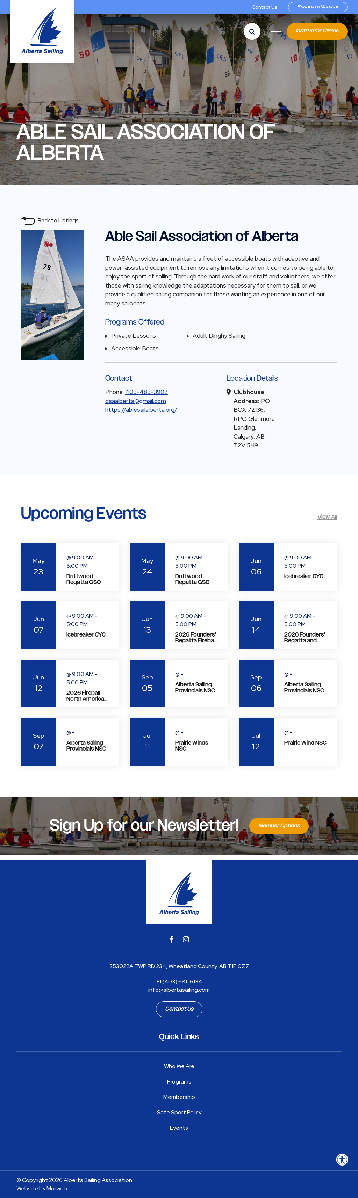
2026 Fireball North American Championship (86, 699)
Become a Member (317, 7)
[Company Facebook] (171, 939)
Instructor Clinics (317, 31)
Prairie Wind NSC (305, 743)
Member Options (279, 825)
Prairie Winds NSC (191, 746)
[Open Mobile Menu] (276, 31)
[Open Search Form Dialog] (252, 31)
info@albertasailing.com (179, 990)
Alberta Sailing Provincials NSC (195, 687)
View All (327, 517)
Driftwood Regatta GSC (83, 579)
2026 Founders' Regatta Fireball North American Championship (195, 643)
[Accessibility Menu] (342, 1159)
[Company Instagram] (186, 939)
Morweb (56, 1188)
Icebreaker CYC (303, 576)
